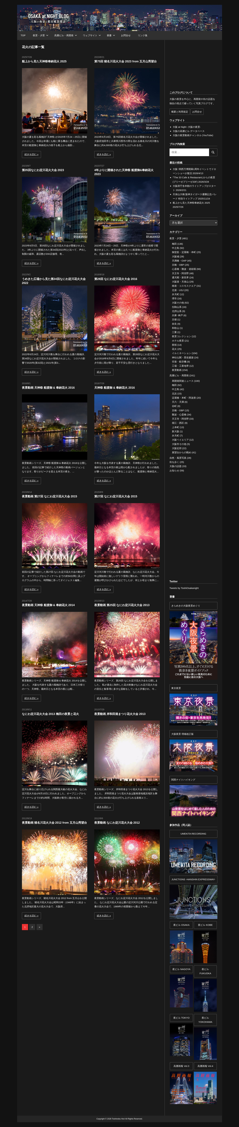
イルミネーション (181, 353)
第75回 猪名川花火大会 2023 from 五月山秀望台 (125, 61)
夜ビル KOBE (205, 925)
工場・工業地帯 (180, 365)
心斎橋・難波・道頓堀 (184, 269)
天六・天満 (178, 402)
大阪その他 (178, 302)
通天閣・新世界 (180, 277)
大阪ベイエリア (180, 439)
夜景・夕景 (40, 35)
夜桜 (174, 344)
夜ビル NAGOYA (181, 969)
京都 (174, 319)
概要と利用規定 (179, 111)
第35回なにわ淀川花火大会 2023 (43, 170)
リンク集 (142, 35)
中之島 (175, 248)
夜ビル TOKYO (181, 1017)
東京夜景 (176, 688)
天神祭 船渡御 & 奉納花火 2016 (114, 387)
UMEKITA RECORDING (193, 833)
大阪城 (175, 256)
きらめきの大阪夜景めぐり (185, 605)
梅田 (174, 243)
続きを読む (30, 154)
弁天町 (175, 294)
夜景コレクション (181, 336)
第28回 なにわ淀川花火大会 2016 (115, 279)
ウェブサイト (92, 35)
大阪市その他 (179, 444)
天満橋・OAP (179, 260)
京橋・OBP (178, 264)
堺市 (174, 298)
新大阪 (175, 431)
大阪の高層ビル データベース (189, 131)
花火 (174, 349)
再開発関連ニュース (183, 381)
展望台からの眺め (181, 452)
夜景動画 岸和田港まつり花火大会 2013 (120, 714)
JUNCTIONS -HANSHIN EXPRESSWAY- (193, 879)
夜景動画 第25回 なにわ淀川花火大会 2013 (122, 605)
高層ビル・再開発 (65, 35)
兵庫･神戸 (177, 315)
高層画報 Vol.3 (181, 1066)
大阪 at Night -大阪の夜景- (187, 127)
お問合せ (126, 35)
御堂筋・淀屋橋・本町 (184, 252)
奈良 (174, 323)
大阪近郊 (177, 448)
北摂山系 (177, 311)
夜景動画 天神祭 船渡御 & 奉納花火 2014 (48, 605)
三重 (174, 332)
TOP (23, 35)
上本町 (175, 427)
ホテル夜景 (178, 340)
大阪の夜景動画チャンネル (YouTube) (193, 135)
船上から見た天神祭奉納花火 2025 (44, 61)
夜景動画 (177, 370)
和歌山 (175, 328)
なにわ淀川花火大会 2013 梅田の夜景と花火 (50, 714)
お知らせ (174, 470)
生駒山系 (177, 307)
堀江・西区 (178, 423)
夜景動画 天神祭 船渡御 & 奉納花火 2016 (48, 387)
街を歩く (174, 462)
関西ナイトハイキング (183, 779)
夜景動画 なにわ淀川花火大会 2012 (117, 822)
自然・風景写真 (178, 457)
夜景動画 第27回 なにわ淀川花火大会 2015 (49, 496)
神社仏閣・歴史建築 (183, 357)
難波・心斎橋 (179, 414)
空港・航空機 (179, 361)
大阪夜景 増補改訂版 (182, 734)
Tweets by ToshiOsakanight (184, 588)
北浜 (174, 393)
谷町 (174, 406)
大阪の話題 (176, 466)
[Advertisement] (57, 961)
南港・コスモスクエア (184, 285)
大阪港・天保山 (180, 281)
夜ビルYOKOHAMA (205, 1019)
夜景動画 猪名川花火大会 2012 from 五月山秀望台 (54, 822)
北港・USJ (178, 290)
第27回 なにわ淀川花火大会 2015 (115, 496)
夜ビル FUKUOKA (205, 971)
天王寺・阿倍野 (180, 273)
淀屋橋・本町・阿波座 (184, 397)
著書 (111, 35)
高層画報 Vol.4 (205, 1066)
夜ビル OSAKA (181, 925)
